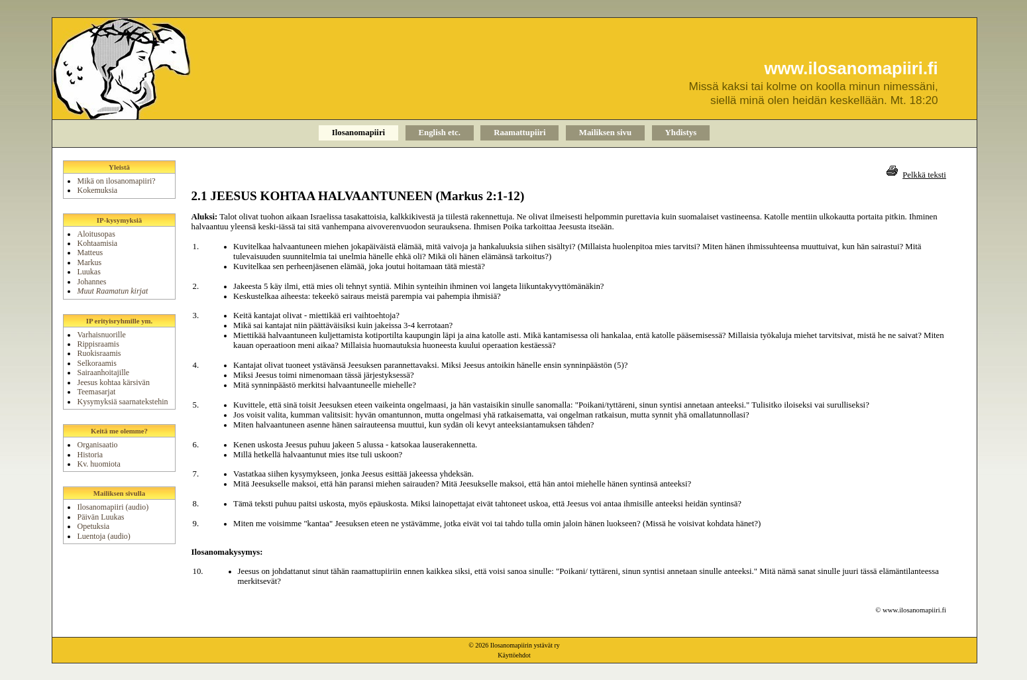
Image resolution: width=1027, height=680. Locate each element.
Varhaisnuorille (101, 334)
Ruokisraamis (99, 353)
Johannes (91, 281)
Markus (89, 262)
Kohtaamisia (97, 243)
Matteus (90, 252)
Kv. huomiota (98, 464)
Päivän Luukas (100, 517)
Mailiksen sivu (605, 132)
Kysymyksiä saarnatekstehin (122, 401)
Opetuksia (93, 526)
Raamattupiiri (519, 132)
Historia (90, 454)
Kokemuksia (97, 190)
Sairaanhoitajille (103, 372)
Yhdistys (681, 132)
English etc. (439, 132)
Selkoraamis (96, 363)
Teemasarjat (96, 391)
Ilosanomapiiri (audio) (112, 507)
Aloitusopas (96, 234)
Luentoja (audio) (103, 536)
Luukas (88, 271)
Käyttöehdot (514, 655)
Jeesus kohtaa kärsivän (113, 382)
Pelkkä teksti (924, 175)
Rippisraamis (98, 344)
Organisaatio (97, 444)
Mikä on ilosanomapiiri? (116, 181)
